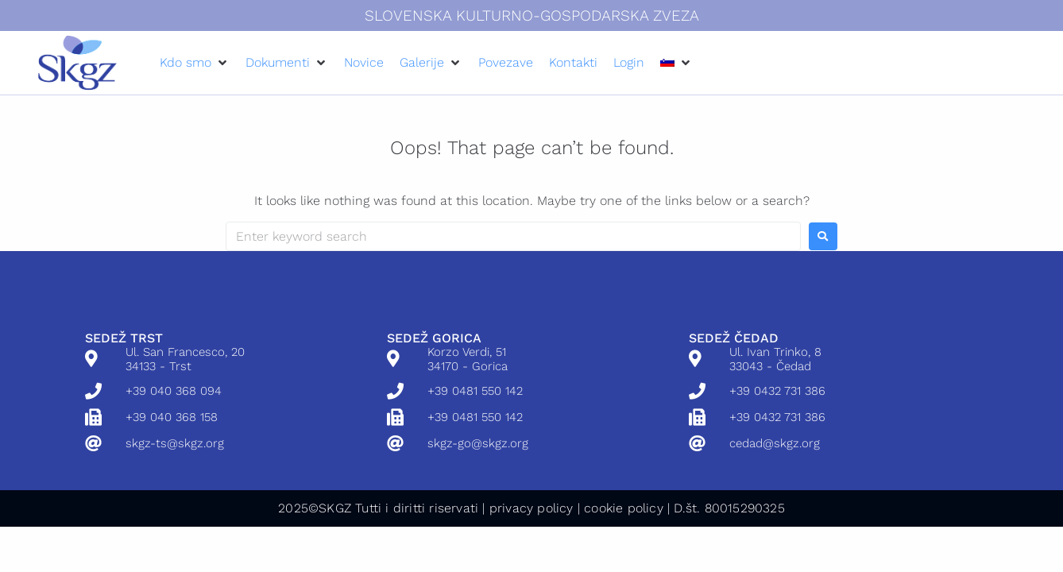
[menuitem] (667, 62)
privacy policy (531, 508)
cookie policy (623, 508)
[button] (195, 62)
